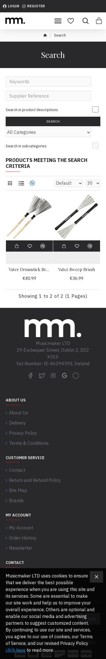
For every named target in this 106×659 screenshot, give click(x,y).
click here (15, 650)
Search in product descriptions (32, 109)
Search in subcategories (26, 146)
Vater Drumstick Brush (29, 269)
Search (53, 121)
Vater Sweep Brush (76, 269)
